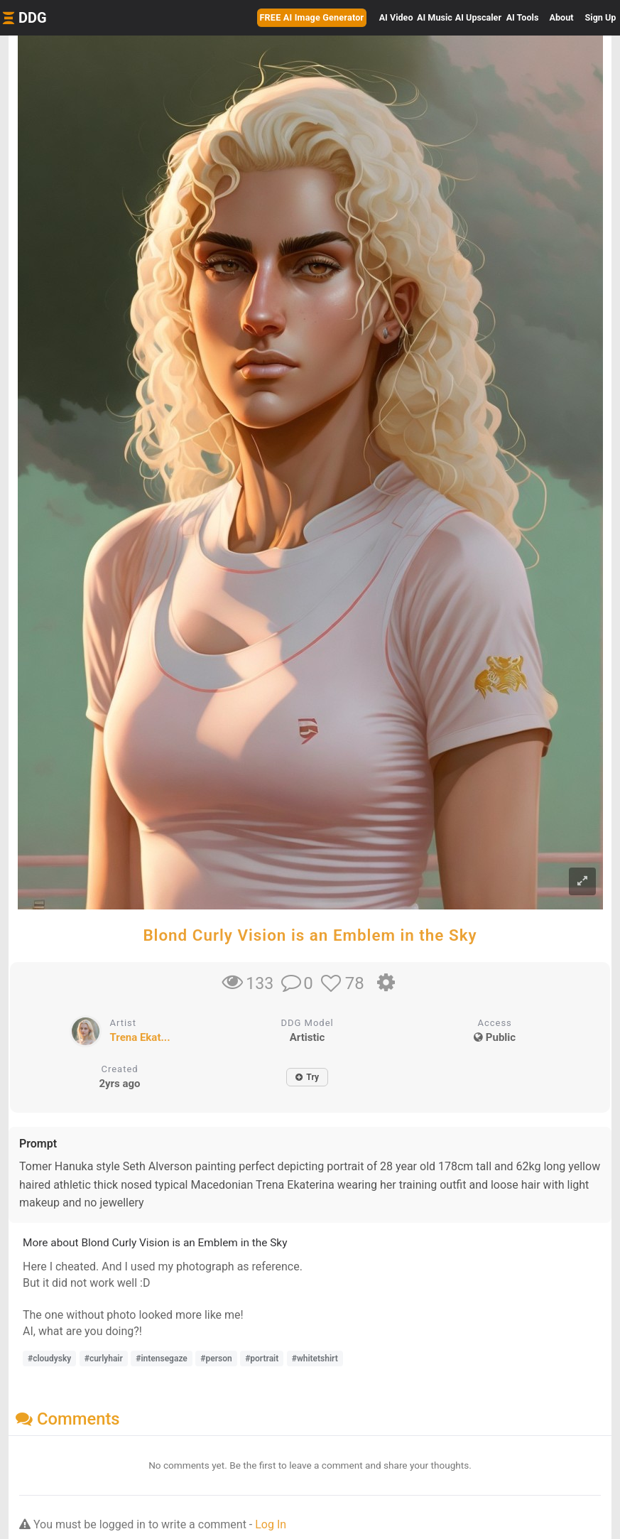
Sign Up (600, 17)
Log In (270, 1524)
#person (216, 1359)
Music (434, 17)
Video (396, 17)
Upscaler (478, 17)
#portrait (261, 1359)
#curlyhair (104, 1359)
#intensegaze (161, 1359)
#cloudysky (49, 1359)
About (562, 17)
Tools (522, 17)
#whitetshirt (315, 1359)
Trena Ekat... (140, 1037)
